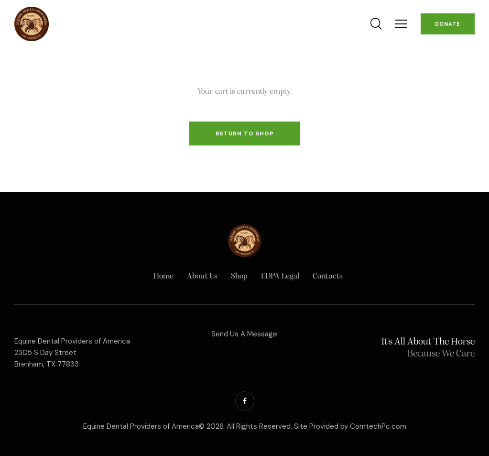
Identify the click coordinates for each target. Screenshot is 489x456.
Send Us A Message (244, 334)
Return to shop (245, 133)
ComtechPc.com (378, 426)
